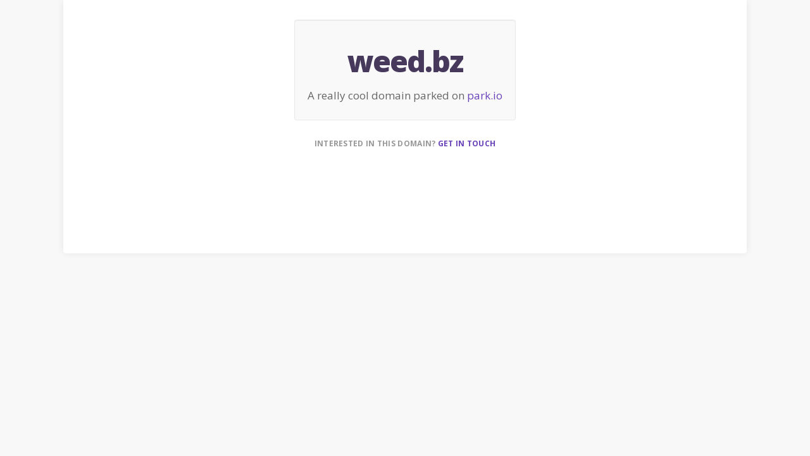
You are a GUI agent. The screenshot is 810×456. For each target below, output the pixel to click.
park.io (484, 95)
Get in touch (467, 143)
